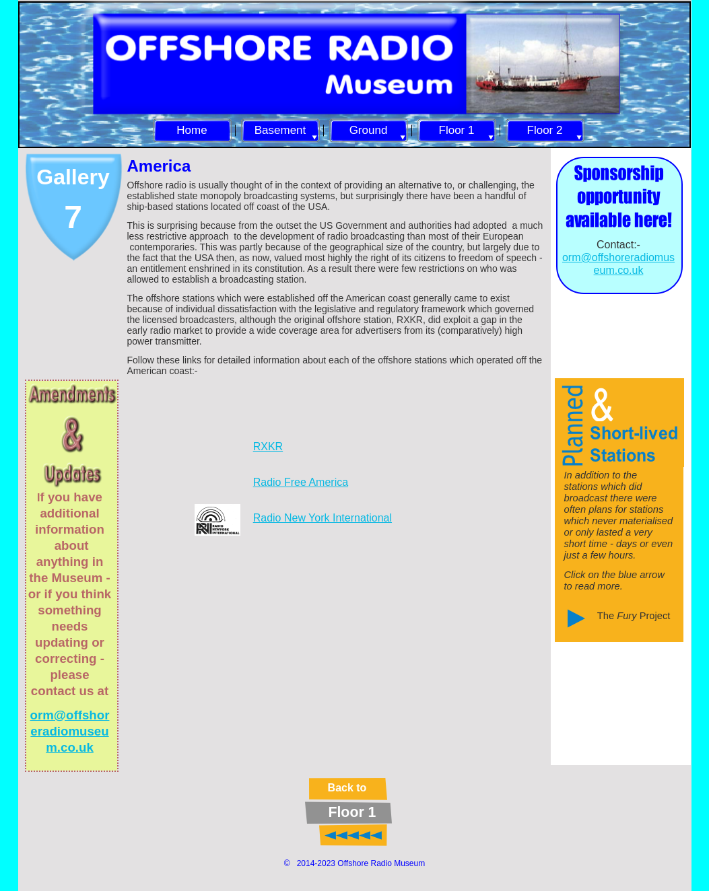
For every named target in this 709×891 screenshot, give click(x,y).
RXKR (268, 446)
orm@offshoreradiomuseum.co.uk (70, 731)
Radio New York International (322, 518)
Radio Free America (300, 482)
